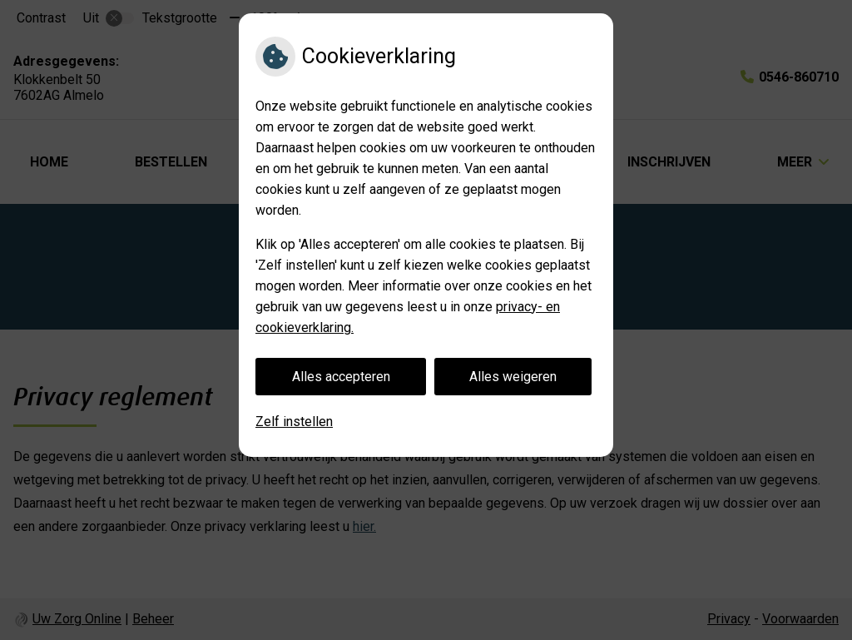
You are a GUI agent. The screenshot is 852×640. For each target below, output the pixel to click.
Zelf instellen (294, 421)
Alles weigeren (513, 376)
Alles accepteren (341, 376)
